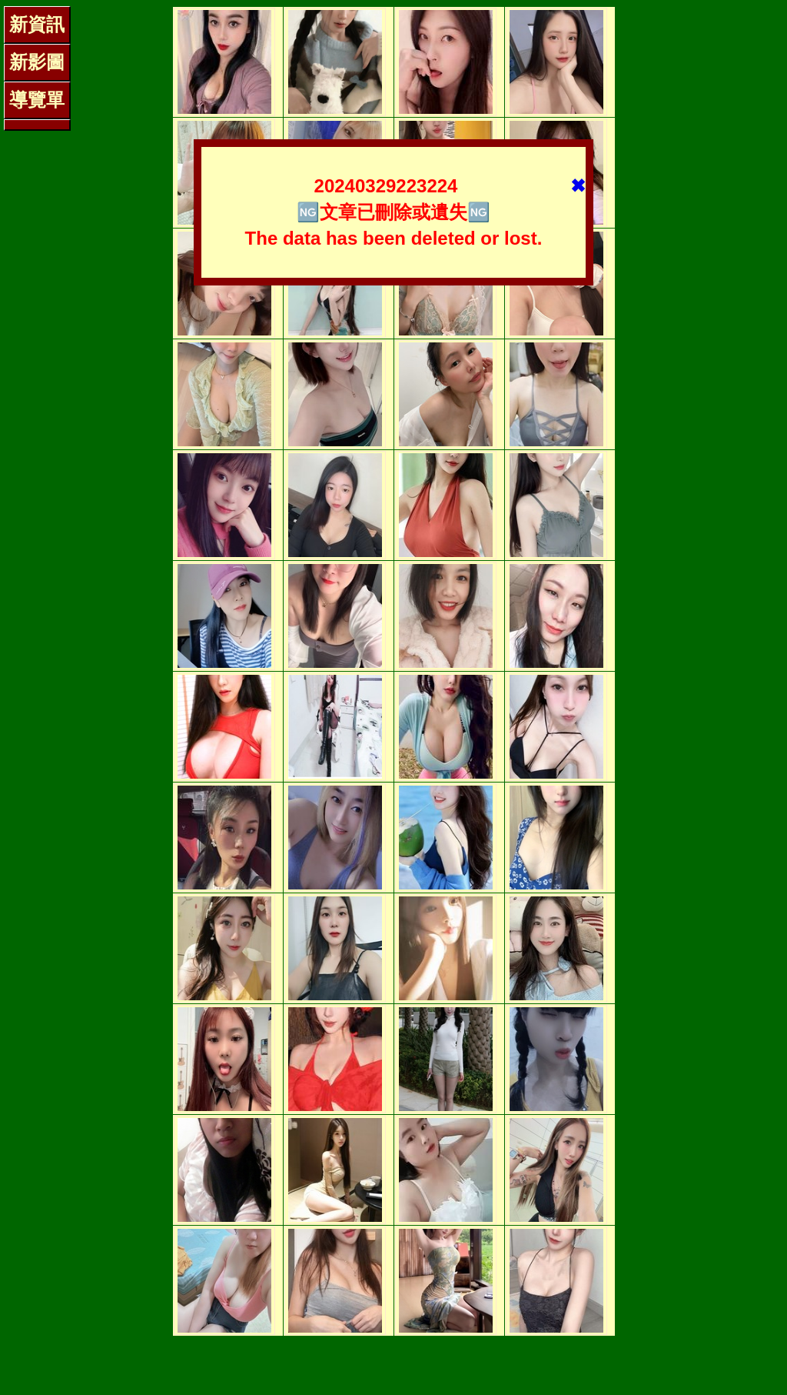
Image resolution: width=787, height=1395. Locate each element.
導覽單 (37, 99)
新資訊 (37, 24)
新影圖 (37, 62)
